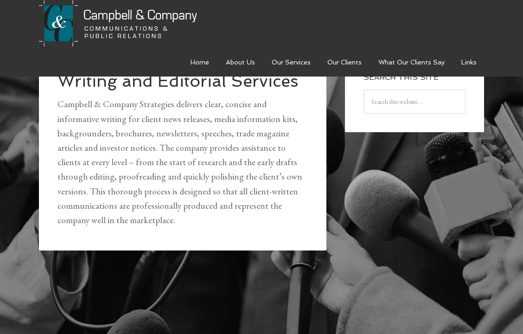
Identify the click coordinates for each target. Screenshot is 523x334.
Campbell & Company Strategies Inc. (119, 24)
